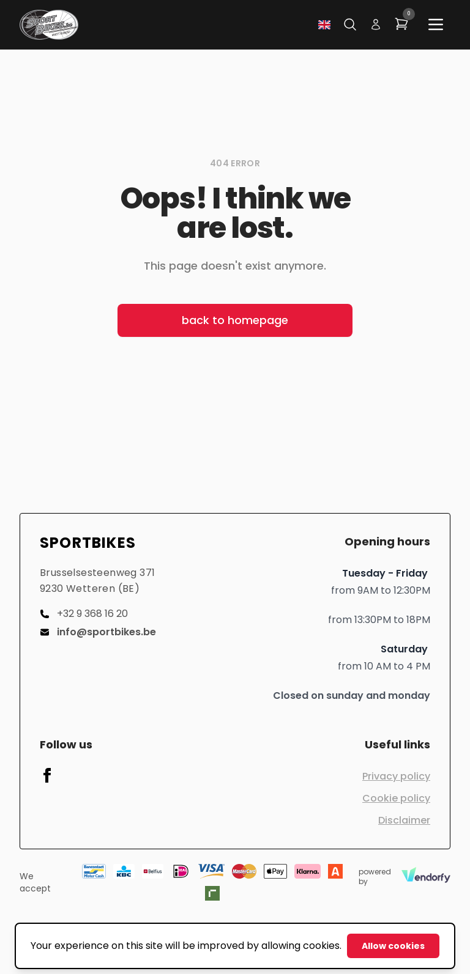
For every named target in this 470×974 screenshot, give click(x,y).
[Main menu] (435, 24)
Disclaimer (404, 820)
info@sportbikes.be (98, 632)
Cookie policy (396, 798)
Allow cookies (393, 946)
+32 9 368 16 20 (84, 614)
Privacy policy (396, 776)
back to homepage (235, 320)
